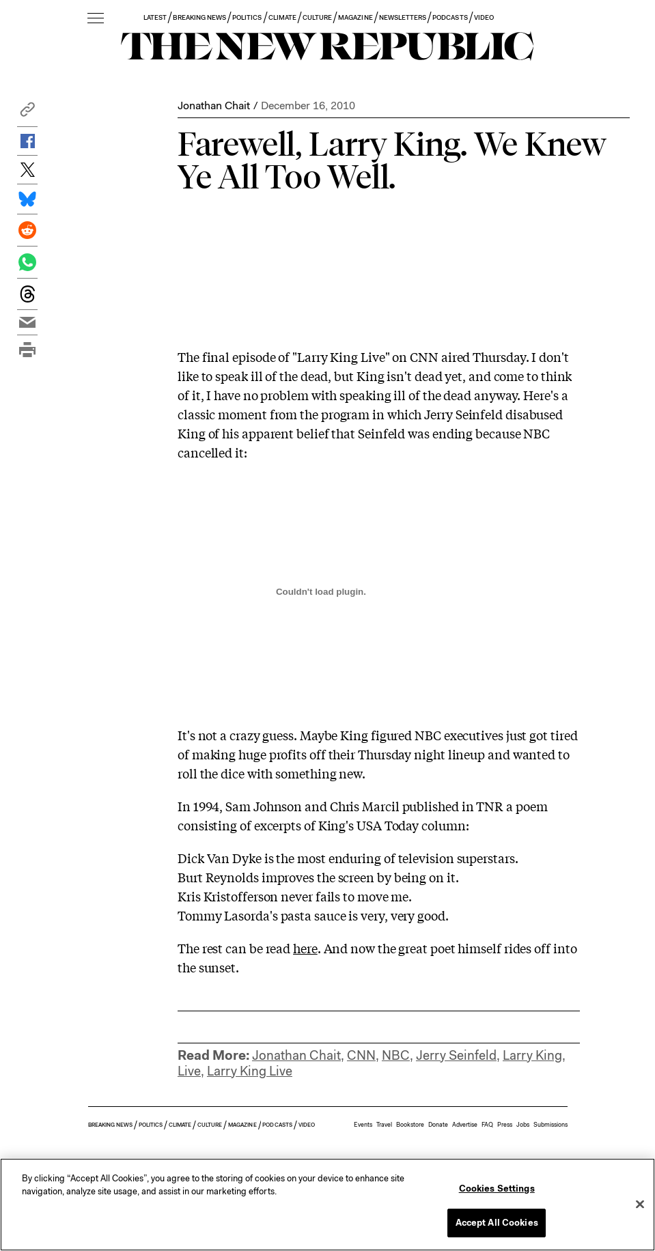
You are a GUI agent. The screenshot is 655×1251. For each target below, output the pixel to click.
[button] (27, 113)
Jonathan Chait (214, 105)
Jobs (522, 1125)
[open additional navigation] (95, 19)
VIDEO (484, 17)
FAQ (487, 1125)
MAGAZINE (355, 17)
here (305, 948)
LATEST (155, 17)
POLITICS (247, 17)
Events (363, 1125)
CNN (361, 1055)
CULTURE (317, 17)
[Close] (640, 1204)
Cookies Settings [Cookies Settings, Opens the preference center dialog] (497, 1188)
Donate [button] (438, 1125)
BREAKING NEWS (199, 17)
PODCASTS (449, 17)
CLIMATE (282, 17)
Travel (384, 1125)
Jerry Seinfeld (456, 1055)
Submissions (550, 1125)
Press (504, 1125)
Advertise (464, 1125)
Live (189, 1071)
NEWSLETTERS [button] (403, 17)
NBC (396, 1055)
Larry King (532, 1055)
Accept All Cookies (497, 1222)
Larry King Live (249, 1071)
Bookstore (410, 1125)
